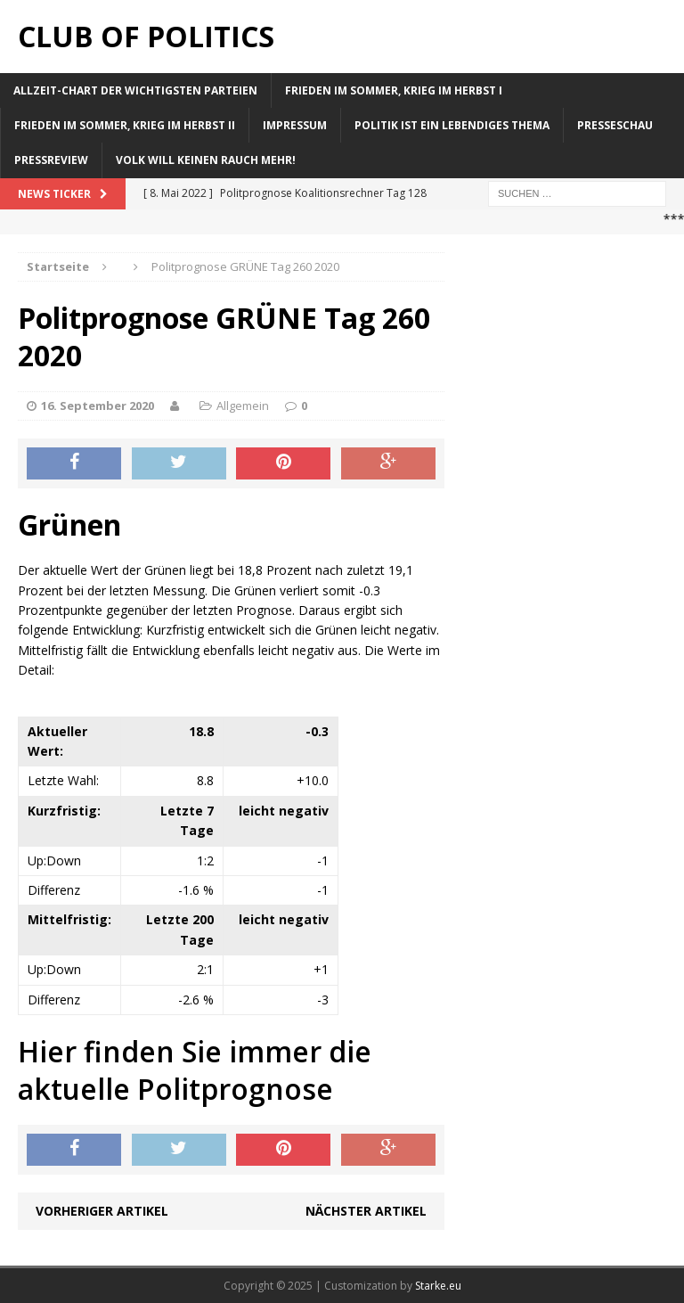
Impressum (295, 125)
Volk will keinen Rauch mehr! (206, 160)
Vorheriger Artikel (102, 1210)
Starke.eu (438, 1285)
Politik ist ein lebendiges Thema (452, 125)
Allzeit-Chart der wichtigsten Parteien (135, 90)
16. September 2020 (97, 405)
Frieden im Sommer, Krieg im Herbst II (124, 125)
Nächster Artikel (366, 1210)
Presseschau (615, 125)
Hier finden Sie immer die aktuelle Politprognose (194, 1070)
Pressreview (51, 160)
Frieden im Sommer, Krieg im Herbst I (393, 90)
